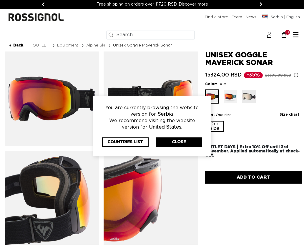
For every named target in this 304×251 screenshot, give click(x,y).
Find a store (216, 17)
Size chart (289, 114)
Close (179, 142)
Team (237, 17)
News (251, 17)
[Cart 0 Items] (287, 34)
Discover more (193, 4)
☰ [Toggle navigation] (295, 35)
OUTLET (41, 45)
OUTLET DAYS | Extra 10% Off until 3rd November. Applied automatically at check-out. (252, 151)
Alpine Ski (96, 45)
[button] (269, 34)
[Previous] (43, 4)
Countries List (125, 142)
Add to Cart (253, 177)
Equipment (68, 45)
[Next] (261, 4)
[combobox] (151, 35)
